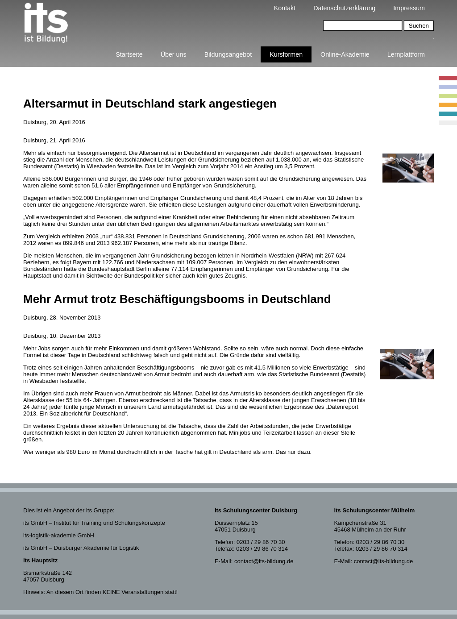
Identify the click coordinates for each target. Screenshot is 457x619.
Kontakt (284, 8)
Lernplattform (406, 54)
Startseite (129, 54)
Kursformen (286, 54)
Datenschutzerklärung (344, 8)
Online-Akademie (345, 54)
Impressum (409, 8)
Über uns (174, 54)
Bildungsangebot (228, 54)
